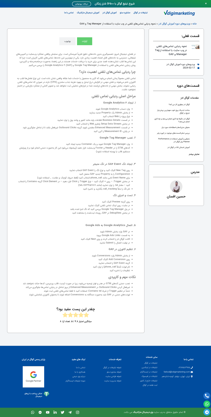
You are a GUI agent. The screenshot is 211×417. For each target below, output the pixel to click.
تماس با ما (69, 12)
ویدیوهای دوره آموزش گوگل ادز (174, 24)
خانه (194, 24)
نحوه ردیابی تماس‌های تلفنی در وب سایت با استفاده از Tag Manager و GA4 (171, 50)
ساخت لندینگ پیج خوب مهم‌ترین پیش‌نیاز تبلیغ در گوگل (173, 112)
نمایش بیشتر (194, 154)
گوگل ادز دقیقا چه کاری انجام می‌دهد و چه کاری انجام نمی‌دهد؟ (172, 120)
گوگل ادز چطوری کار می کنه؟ (179, 104)
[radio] (86, 315)
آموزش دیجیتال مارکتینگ (88, 12)
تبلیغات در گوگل (140, 12)
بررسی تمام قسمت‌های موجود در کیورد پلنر (173, 133)
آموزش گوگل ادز (109, 12)
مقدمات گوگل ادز (190, 98)
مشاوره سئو (125, 12)
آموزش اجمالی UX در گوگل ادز (178, 147)
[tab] (84, 41)
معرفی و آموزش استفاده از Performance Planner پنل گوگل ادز (174, 140)
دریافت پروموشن (81, 4)
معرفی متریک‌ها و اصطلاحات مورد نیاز (176, 127)
